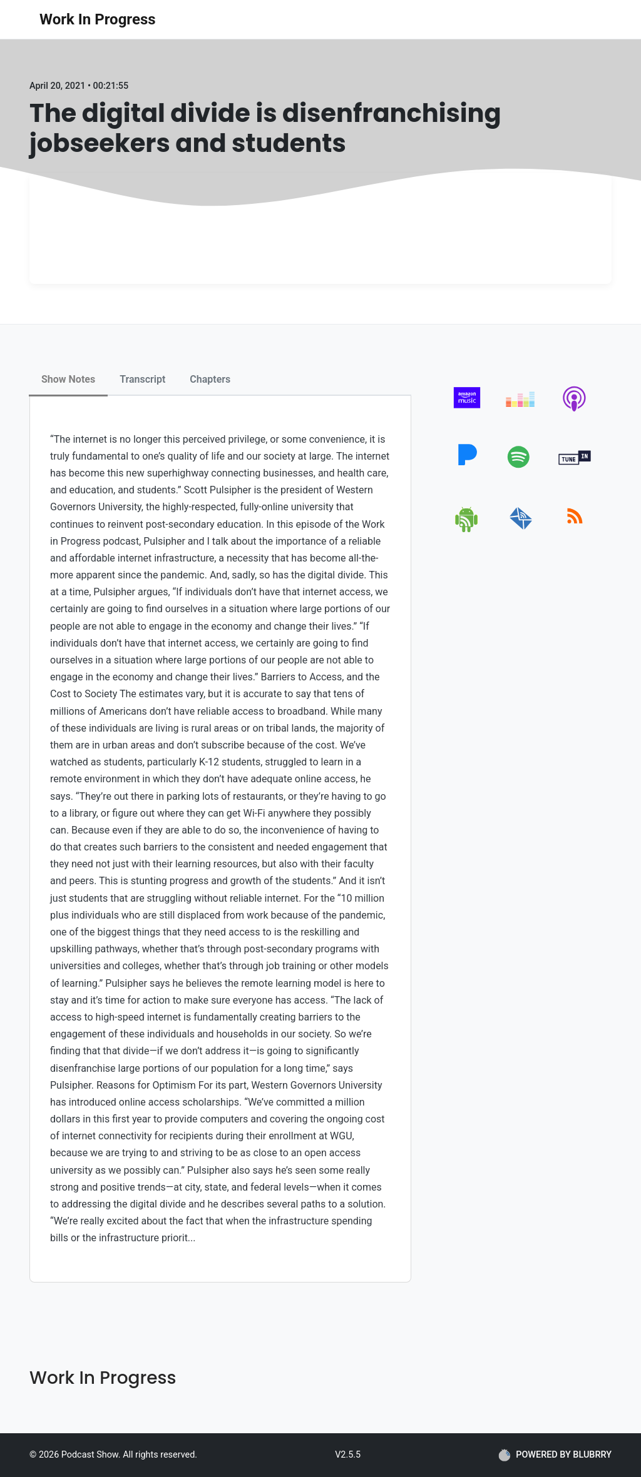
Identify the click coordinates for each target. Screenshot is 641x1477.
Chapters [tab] (210, 379)
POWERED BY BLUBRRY (555, 1455)
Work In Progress (97, 19)
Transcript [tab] (142, 379)
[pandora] (467, 470)
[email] (521, 530)
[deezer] (521, 411)
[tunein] (575, 470)
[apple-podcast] (575, 411)
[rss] (575, 530)
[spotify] (521, 470)
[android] (467, 530)
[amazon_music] (467, 411)
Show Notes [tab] (68, 379)
